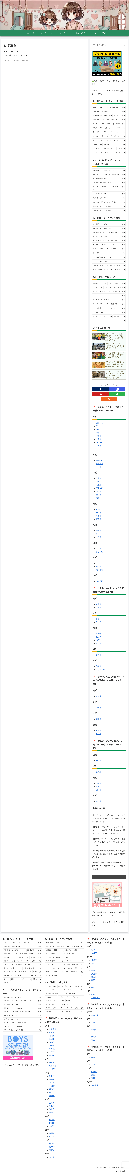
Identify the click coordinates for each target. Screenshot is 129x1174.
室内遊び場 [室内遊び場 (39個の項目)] (119, 115)
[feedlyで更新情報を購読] (117, 394)
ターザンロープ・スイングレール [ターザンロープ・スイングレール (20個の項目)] (109, 299)
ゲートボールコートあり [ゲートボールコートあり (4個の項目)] (109, 261)
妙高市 (98, 731)
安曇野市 (99, 423)
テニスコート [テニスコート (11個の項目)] (118, 248)
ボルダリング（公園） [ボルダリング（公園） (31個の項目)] (102, 291)
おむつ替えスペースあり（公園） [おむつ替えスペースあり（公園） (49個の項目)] (109, 228)
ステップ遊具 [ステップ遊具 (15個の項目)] (101, 308)
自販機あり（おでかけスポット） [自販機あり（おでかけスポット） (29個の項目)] (109, 182)
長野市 (98, 531)
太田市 (98, 608)
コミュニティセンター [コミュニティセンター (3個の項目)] (101, 148)
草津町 (98, 622)
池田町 (98, 429)
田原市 (98, 783)
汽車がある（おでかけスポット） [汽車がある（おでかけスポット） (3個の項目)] (109, 210)
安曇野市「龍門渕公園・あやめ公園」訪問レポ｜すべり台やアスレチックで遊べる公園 (108, 865)
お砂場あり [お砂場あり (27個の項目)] (119, 291)
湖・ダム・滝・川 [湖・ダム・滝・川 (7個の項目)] (100, 136)
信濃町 (98, 498)
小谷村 (98, 449)
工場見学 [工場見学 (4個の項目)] (109, 144)
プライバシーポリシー (103, 1167)
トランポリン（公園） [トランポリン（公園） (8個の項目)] (102, 316)
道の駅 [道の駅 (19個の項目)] (110, 123)
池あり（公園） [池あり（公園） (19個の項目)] (99, 240)
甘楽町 (98, 619)
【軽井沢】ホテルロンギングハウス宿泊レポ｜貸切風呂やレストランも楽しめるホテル (108, 842)
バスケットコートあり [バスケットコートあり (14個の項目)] (116, 240)
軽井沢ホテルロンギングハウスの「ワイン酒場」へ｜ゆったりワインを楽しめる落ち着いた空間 (108, 818)
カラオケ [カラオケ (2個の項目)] (98, 152)
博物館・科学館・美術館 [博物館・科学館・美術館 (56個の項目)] (102, 115)
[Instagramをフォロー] (117, 389)
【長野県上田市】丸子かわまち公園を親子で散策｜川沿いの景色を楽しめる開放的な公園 (108, 854)
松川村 (98, 563)
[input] (109, 45)
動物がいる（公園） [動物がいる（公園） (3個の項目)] (117, 265)
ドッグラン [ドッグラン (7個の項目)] (109, 253)
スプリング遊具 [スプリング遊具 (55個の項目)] (116, 283)
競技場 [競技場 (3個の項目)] (121, 148)
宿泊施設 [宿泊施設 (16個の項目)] (120, 123)
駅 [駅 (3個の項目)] (113, 148)
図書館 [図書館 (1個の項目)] (120, 152)
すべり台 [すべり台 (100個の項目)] (99, 283)
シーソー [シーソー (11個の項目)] (118, 308)
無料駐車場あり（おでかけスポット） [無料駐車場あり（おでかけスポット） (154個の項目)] (109, 170)
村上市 (98, 734)
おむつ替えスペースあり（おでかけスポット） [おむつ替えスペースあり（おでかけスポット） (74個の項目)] (109, 174)
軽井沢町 (99, 460)
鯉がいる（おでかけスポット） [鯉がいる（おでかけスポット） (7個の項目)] (109, 198)
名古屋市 (99, 801)
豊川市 (98, 790)
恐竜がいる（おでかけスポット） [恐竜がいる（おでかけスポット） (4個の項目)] (109, 206)
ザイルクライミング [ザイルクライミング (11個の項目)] (109, 312)
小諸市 (98, 467)
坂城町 (98, 482)
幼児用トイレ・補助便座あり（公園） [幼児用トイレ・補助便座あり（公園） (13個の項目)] (109, 244)
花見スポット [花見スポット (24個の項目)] (98, 123)
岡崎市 (98, 760)
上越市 (98, 708)
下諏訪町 (99, 488)
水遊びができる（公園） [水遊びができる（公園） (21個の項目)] (109, 236)
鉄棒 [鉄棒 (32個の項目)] (121, 287)
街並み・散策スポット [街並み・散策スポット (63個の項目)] (115, 107)
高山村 (98, 637)
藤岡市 (98, 655)
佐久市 (98, 478)
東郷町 (98, 787)
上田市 (98, 439)
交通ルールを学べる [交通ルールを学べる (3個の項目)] (100, 269)
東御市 (98, 519)
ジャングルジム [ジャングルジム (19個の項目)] (100, 303)
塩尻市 (98, 485)
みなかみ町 (100, 670)
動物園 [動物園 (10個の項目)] (97, 128)
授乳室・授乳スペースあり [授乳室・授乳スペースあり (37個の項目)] (109, 178)
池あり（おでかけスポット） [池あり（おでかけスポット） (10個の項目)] (109, 193)
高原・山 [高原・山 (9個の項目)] (109, 128)
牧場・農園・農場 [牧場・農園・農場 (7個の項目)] (117, 136)
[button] (123, 45)
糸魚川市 (99, 696)
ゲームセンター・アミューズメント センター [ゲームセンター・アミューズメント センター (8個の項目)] (109, 132)
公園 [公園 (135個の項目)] (98, 107)
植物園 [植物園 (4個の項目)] (97, 144)
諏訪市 (98, 491)
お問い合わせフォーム (119, 1167)
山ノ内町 (99, 581)
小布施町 (99, 442)
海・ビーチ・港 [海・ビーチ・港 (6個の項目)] (100, 140)
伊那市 (98, 436)
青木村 (98, 426)
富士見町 (99, 552)
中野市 (98, 537)
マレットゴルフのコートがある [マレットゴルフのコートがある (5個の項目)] (109, 257)
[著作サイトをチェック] (100, 389)
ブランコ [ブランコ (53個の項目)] (97, 287)
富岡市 (98, 643)
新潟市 (98, 719)
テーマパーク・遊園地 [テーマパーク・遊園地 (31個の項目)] (116, 119)
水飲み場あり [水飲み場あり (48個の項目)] (99, 232)
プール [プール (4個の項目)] (120, 144)
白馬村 (98, 549)
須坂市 (98, 495)
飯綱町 (98, 433)
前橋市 (98, 666)
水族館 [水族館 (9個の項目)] (120, 128)
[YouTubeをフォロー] (100, 394)
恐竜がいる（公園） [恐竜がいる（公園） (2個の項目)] (117, 269)
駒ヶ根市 (99, 464)
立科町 (98, 509)
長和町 (98, 534)
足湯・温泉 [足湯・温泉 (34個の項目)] (99, 119)
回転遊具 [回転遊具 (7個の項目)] (119, 316)
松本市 (98, 566)
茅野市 (98, 516)
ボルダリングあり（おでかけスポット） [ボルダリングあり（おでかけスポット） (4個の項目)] (109, 202)
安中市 (98, 604)
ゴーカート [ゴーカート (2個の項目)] (109, 320)
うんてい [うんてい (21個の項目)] (109, 295)
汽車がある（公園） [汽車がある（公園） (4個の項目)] (100, 265)
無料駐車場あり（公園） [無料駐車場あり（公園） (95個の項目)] (109, 224)
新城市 (98, 772)
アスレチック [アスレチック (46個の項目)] (110, 287)
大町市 (98, 446)
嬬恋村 (98, 640)
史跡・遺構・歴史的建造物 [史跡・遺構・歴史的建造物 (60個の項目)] (109, 111)
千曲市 (98, 513)
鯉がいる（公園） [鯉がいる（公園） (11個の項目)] (101, 248)
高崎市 (98, 634)
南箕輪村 (99, 570)
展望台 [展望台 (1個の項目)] (109, 152)
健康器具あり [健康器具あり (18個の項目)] (118, 303)
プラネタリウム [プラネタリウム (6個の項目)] (117, 140)
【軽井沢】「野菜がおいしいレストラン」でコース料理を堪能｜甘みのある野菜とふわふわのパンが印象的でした (108, 830)
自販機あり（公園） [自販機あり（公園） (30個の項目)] (116, 232)
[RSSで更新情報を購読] (109, 399)
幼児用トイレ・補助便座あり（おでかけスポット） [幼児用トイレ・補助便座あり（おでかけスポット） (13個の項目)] (109, 188)
